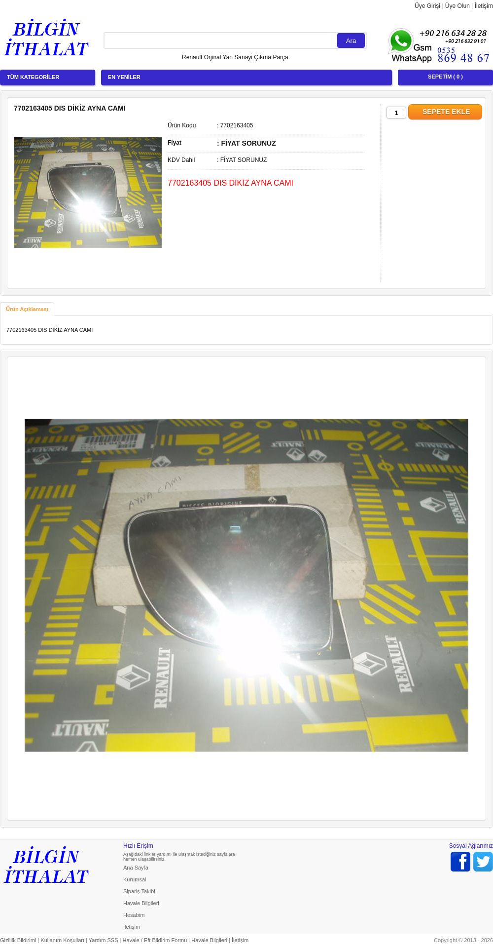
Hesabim (133, 915)
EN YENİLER (124, 77)
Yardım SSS (103, 940)
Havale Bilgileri (141, 903)
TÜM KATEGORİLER (33, 77)
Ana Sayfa (135, 868)
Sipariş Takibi (139, 891)
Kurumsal (134, 879)
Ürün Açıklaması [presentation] (27, 309)
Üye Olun (457, 5)
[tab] (27, 309)
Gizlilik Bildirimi (18, 940)
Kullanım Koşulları (62, 940)
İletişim (484, 5)
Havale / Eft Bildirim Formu (154, 940)
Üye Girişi (427, 5)
